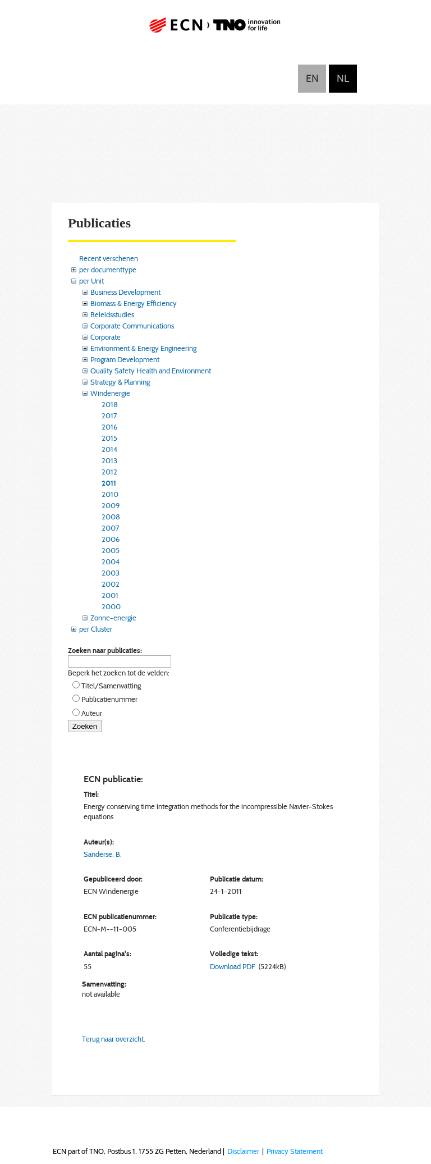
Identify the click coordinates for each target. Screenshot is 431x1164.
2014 (109, 449)
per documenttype (107, 269)
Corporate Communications (132, 325)
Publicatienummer (109, 699)
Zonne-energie (113, 617)
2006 (111, 539)
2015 (109, 437)
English (312, 79)
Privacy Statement (295, 1151)
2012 (109, 471)
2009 (111, 505)
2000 (111, 606)
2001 (110, 595)
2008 (111, 516)
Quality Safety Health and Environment (150, 370)
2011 (109, 482)
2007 (111, 527)
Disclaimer (243, 1151)
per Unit (91, 280)
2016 (109, 426)
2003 (111, 572)
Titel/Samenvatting (111, 685)
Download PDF (232, 966)
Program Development (124, 359)
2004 (111, 561)
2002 (111, 583)
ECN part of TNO (215, 29)
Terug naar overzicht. (113, 1038)
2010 (110, 494)
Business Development (125, 291)
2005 (111, 550)
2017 (109, 415)
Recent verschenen (108, 258)
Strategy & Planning (120, 381)
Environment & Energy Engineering (143, 348)
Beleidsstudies (112, 314)
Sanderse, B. (103, 854)
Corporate (105, 336)
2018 (110, 404)
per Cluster (95, 628)
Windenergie (110, 393)
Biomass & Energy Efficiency (133, 303)
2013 (109, 460)
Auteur (91, 713)
